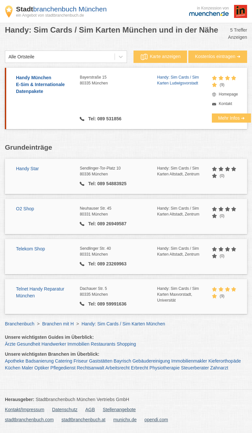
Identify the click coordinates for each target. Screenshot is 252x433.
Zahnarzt (219, 367)
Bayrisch (122, 361)
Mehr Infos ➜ (231, 118)
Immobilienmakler (189, 361)
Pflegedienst (62, 367)
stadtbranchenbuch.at (83, 419)
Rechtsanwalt (90, 367)
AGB (90, 409)
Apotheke (14, 361)
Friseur (80, 361)
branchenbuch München (61, 9)
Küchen (12, 367)
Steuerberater (195, 367)
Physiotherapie (165, 367)
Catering (63, 361)
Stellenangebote (119, 409)
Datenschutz (65, 409)
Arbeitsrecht (117, 367)
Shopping (126, 344)
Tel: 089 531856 (104, 118)
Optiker (41, 367)
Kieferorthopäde (224, 361)
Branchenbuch (19, 323)
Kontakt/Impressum (24, 409)
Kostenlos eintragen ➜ (218, 56)
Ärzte (10, 344)
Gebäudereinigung (151, 361)
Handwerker (53, 344)
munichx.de (125, 419)
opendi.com (156, 419)
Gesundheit (28, 344)
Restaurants (103, 344)
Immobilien (78, 344)
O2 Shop (25, 208)
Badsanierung (39, 361)
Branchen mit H (57, 323)
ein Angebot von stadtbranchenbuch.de (50, 15)
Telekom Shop (30, 248)
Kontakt (225, 103)
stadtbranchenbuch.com (29, 419)
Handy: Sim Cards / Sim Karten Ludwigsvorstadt (178, 80)
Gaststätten (101, 361)
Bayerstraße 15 (118, 80)
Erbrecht (139, 367)
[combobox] (8, 56)
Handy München (44, 85)
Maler (27, 367)
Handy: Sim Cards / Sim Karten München (123, 323)
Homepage (228, 94)
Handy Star (27, 168)
